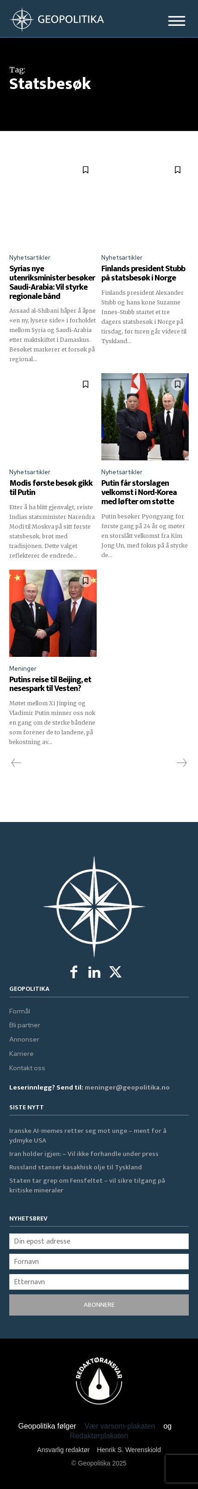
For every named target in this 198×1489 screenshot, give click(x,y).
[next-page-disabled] (181, 763)
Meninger (23, 669)
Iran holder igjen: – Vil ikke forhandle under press (84, 1154)
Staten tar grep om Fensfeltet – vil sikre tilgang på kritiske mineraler (87, 1185)
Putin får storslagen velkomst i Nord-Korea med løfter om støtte (139, 492)
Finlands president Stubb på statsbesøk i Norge (143, 273)
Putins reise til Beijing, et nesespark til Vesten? (50, 684)
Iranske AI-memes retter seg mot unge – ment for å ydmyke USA (88, 1135)
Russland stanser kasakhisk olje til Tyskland (75, 1167)
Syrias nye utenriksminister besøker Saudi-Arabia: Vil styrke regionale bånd (52, 282)
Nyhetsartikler (29, 258)
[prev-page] (16, 763)
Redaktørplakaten (99, 1436)
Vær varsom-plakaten (119, 1426)
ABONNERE (99, 1304)
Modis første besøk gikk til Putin (51, 488)
